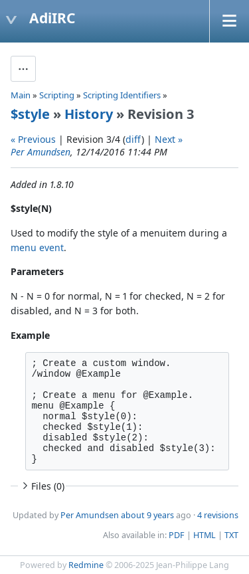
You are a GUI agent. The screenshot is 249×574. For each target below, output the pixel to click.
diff (133, 139)
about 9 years (147, 515)
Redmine (86, 565)
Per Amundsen (40, 151)
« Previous (33, 139)
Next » (169, 139)
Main (21, 95)
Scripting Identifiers (122, 95)
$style (30, 114)
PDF (177, 535)
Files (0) (41, 486)
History (88, 114)
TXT (231, 535)
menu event (37, 247)
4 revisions (217, 515)
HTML (204, 535)
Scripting (56, 95)
